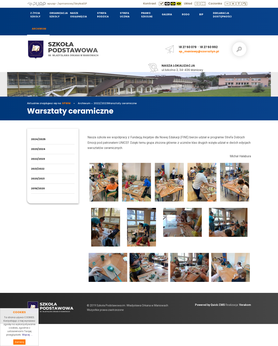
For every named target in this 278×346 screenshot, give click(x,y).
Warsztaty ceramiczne (122, 125)
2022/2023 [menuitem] (38, 181)
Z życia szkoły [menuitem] (35, 14)
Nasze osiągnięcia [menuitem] (78, 14)
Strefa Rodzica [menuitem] (103, 14)
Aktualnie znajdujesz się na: (48, 125)
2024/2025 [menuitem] (38, 161)
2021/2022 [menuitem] (37, 191)
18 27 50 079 (188, 47)
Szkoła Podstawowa (73, 47)
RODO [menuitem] (186, 14)
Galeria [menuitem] (167, 14)
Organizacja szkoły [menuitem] (57, 14)
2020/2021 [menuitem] (38, 200)
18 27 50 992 (209, 47)
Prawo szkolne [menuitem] (147, 14)
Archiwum (84, 125)
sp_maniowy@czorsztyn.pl (199, 51)
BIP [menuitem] (201, 14)
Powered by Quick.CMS (210, 326)
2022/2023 (101, 125)
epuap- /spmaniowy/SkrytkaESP (57, 3)
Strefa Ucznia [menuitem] (125, 14)
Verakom (245, 326)
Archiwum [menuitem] (39, 28)
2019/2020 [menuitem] (38, 210)
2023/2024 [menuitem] (38, 171)
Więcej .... (27, 338)
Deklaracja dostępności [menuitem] (222, 14)
